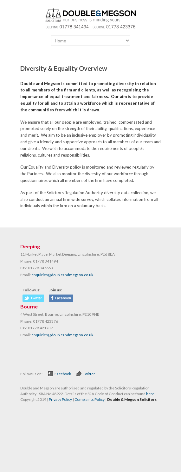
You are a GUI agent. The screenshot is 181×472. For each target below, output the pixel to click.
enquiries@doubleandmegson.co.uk (62, 274)
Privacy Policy (60, 399)
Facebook (63, 373)
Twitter (89, 373)
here (150, 393)
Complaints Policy (89, 399)
